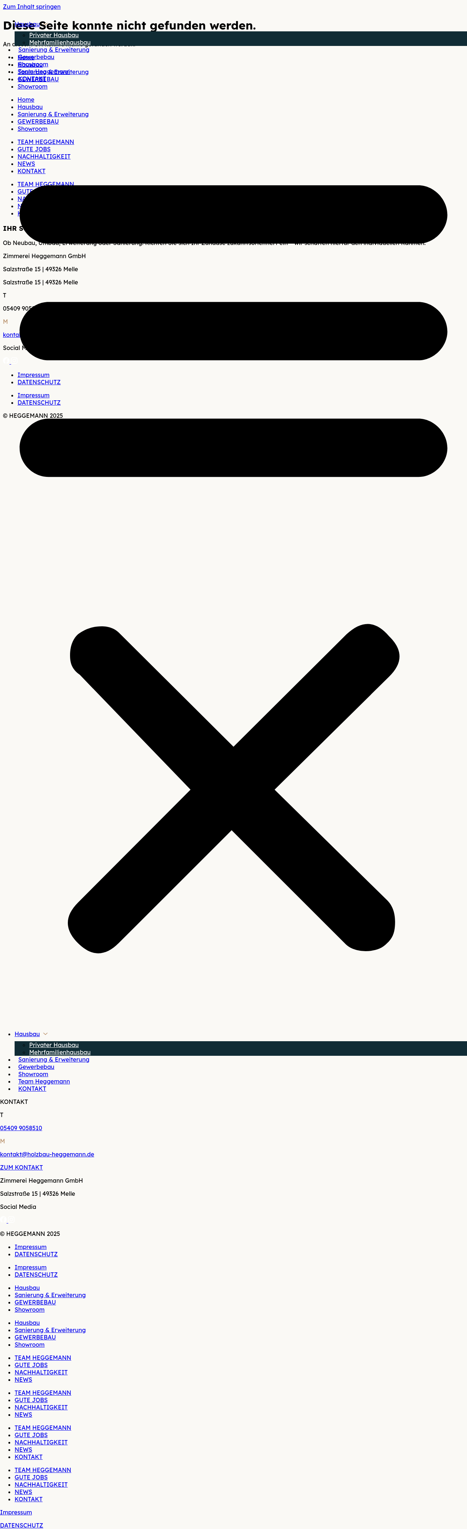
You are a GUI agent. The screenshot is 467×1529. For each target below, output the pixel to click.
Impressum (31, 1246)
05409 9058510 (21, 1128)
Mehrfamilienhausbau (59, 42)
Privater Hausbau (54, 35)
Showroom (33, 64)
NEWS (23, 1379)
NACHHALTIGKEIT (41, 1372)
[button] (233, 556)
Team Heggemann (44, 71)
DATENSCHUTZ (36, 1254)
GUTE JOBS (31, 1365)
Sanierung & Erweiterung (53, 49)
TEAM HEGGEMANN (43, 1357)
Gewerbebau (36, 57)
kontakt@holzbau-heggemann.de (47, 1154)
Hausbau (27, 24)
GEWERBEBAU (35, 1302)
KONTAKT (32, 78)
